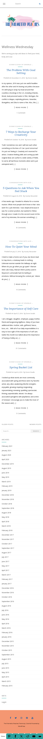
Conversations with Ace (20, 182)
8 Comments (21, 228)
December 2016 (8, 588)
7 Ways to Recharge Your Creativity (21, 133)
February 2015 (7, 686)
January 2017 (6, 584)
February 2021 (7, 446)
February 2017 (7, 579)
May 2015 (5, 672)
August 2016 (6, 606)
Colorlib (28, 723)
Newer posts (35, 424)
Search (36, 431)
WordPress (21, 726)
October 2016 (7, 597)
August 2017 (6, 552)
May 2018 (5, 517)
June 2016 (5, 615)
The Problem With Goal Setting (20, 71)
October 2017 (7, 544)
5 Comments (21, 413)
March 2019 (6, 481)
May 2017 (5, 566)
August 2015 (6, 659)
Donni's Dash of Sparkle (20, 64)
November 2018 (8, 499)
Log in (4, 702)
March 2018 (6, 526)
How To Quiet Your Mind (21, 246)
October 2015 (7, 650)
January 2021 (6, 450)
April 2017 (5, 570)
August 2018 (6, 513)
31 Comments (21, 348)
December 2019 (8, 464)
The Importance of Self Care (21, 308)
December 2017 (8, 535)
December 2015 (8, 641)
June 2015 (5, 668)
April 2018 (5, 521)
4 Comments (21, 290)
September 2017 (8, 548)
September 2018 (8, 508)
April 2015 (5, 677)
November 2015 (8, 646)
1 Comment (21, 113)
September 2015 (8, 655)
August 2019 (6, 468)
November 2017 (8, 539)
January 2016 (6, 637)
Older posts (7, 424)
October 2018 (7, 504)
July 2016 (5, 610)
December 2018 (8, 495)
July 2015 (5, 663)
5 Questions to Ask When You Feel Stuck (21, 189)
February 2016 (7, 632)
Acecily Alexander (31, 196)
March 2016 (6, 628)
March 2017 (6, 575)
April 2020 (5, 459)
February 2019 (7, 486)
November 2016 (8, 592)
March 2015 (6, 681)
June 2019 (5, 473)
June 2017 (5, 561)
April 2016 (5, 623)
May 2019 (5, 477)
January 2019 (6, 490)
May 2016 (5, 619)
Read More (21, 107)
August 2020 (6, 455)
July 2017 (5, 557)
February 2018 (7, 530)
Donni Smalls (32, 78)
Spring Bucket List (21, 367)
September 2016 (8, 601)
